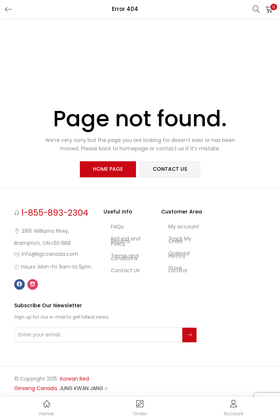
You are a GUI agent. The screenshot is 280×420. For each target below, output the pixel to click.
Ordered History (179, 254)
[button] (269, 9)
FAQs (117, 226)
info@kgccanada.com (50, 254)
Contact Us (125, 270)
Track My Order (179, 240)
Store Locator (178, 269)
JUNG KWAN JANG (81, 388)
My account (183, 226)
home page (108, 169)
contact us (170, 169)
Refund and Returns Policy (125, 241)
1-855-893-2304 (54, 213)
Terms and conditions (125, 257)
